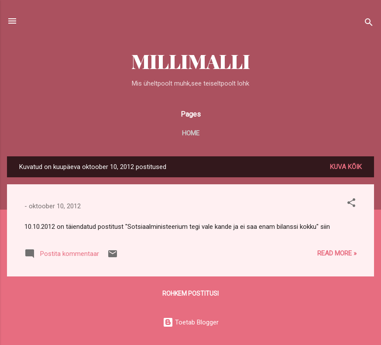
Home (190, 133)
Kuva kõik (346, 167)
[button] (351, 204)
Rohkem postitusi (190, 293)
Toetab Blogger (191, 322)
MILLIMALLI (190, 61)
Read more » (337, 253)
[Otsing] (369, 23)
